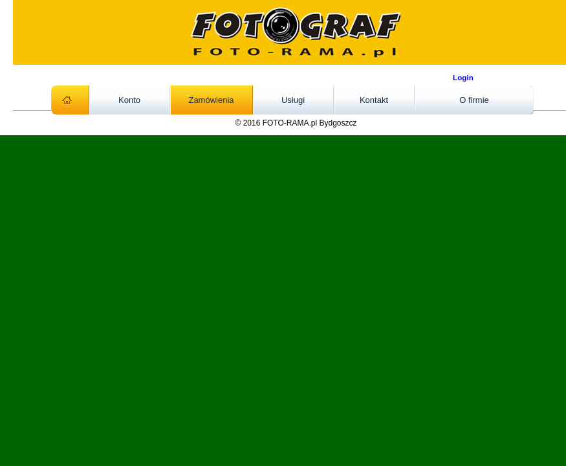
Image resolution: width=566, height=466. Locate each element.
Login (463, 77)
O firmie (474, 100)
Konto (129, 100)
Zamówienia (211, 100)
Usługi (293, 100)
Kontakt (374, 100)
